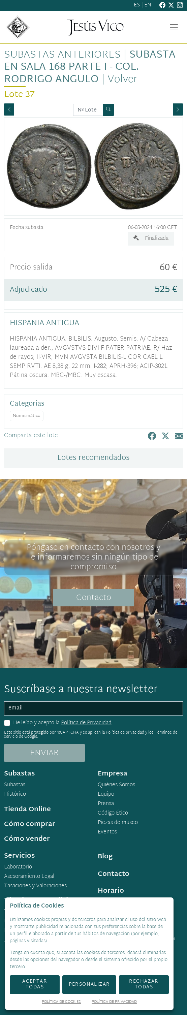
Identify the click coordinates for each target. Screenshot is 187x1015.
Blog (105, 856)
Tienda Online (27, 809)
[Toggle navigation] (174, 27)
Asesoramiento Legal (29, 877)
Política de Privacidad (86, 723)
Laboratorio (18, 867)
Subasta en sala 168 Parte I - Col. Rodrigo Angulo (90, 67)
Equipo (106, 794)
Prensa (106, 804)
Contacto (93, 598)
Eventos (107, 832)
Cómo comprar (29, 824)
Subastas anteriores (62, 55)
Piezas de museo (118, 823)
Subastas (14, 785)
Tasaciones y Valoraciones (35, 886)
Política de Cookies (61, 1002)
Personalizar (89, 984)
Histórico (15, 794)
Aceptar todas (34, 984)
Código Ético (113, 813)
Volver (122, 79)
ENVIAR (44, 753)
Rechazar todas (143, 984)
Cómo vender (27, 839)
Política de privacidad (125, 732)
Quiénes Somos (116, 785)
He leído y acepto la (62, 723)
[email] (93, 708)
